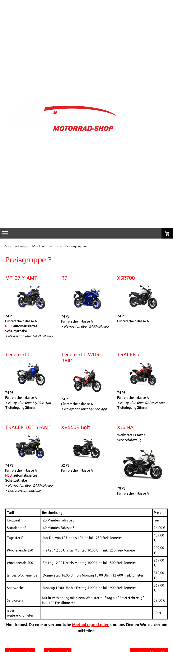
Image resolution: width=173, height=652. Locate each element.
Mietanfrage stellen (90, 624)
